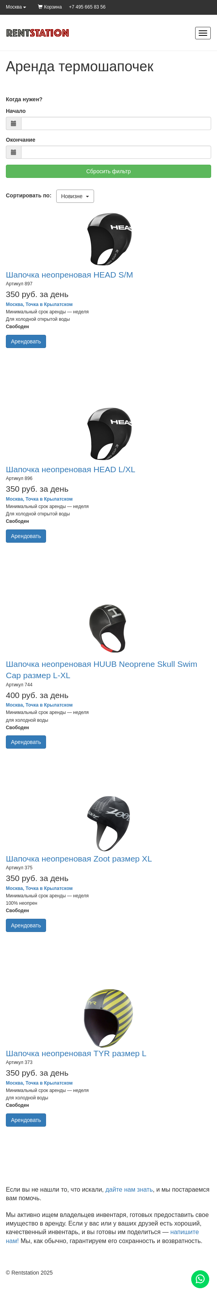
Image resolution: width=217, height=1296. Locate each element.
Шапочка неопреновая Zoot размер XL (79, 858)
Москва (16, 7)
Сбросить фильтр (108, 171)
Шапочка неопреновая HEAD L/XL (70, 469)
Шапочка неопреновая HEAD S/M (69, 274)
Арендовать (26, 341)
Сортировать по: (30, 195)
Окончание (20, 140)
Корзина (50, 7)
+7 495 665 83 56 (87, 7)
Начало (16, 111)
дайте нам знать (129, 1189)
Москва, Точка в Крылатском (39, 304)
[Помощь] (200, 1279)
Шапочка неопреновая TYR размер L (76, 1053)
